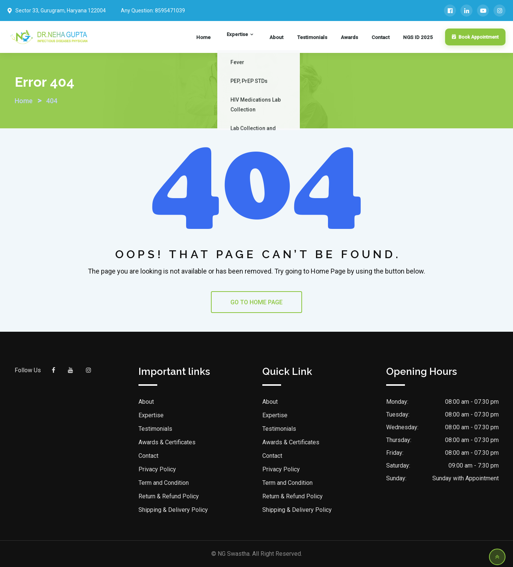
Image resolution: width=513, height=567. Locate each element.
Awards (355, 37)
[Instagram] (499, 11)
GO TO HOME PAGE (256, 302)
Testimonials (321, 37)
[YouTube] (483, 11)
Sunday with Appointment (465, 478)
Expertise (256, 37)
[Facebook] (450, 11)
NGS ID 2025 (417, 37)
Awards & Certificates (167, 442)
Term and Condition (163, 482)
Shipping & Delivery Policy (173, 509)
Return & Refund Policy (168, 496)
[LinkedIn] (466, 11)
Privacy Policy (157, 469)
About (289, 37)
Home (228, 37)
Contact (383, 37)
